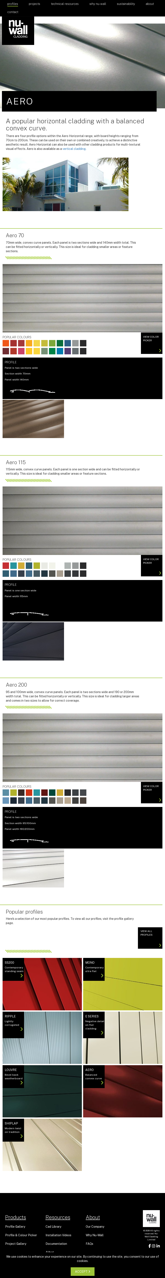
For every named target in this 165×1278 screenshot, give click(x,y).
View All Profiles (151, 939)
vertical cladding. (74, 149)
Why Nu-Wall (97, 4)
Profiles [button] (12, 4)
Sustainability (126, 4)
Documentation (56, 1243)
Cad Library (53, 1226)
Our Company (95, 1226)
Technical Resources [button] (65, 4)
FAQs (89, 1243)
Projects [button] (34, 4)
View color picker (152, 344)
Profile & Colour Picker (21, 1235)
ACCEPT (82, 1271)
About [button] (150, 4)
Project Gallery (15, 1243)
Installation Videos (58, 1235)
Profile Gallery (15, 1226)
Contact (12, 12)
